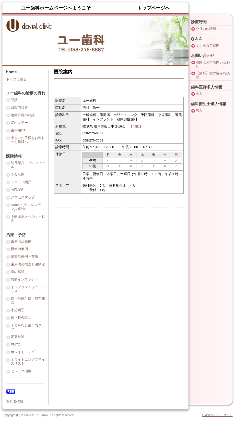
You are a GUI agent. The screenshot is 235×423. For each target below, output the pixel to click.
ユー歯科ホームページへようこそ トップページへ (95, 8)
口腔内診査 (19, 107)
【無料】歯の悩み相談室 (213, 75)
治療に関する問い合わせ (213, 64)
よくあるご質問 (208, 45)
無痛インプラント (24, 279)
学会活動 (17, 174)
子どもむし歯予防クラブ (28, 327)
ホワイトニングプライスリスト (28, 361)
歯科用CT (18, 130)
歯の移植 (17, 272)
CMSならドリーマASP (217, 415)
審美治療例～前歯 (24, 256)
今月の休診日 (206, 29)
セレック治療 (21, 371)
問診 (14, 100)
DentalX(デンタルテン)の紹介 (26, 207)
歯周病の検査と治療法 (28, 264)
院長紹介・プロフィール (28, 165)
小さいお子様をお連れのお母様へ (28, 140)
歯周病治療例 (21, 241)
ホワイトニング (23, 352)
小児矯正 (17, 310)
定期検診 (17, 337)
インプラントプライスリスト (28, 289)
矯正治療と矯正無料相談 (28, 300)
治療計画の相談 (23, 115)
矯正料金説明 (21, 318)
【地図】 (136, 126)
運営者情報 (14, 402)
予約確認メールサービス (28, 218)
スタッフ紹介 (21, 182)
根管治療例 (19, 249)
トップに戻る (16, 79)
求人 (199, 94)
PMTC (15, 344)
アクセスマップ (23, 197)
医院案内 (17, 190)
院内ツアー (19, 123)
